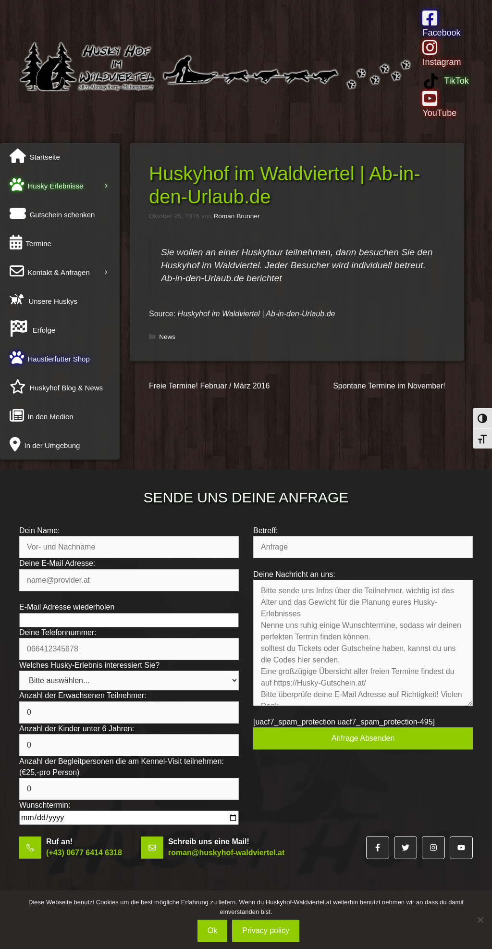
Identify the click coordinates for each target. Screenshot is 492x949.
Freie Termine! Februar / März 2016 (209, 386)
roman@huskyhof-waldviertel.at (226, 853)
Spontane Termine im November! (389, 386)
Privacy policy (265, 930)
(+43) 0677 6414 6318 (84, 853)
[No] (480, 919)
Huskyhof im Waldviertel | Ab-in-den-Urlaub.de (256, 314)
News (167, 336)
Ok (212, 930)
